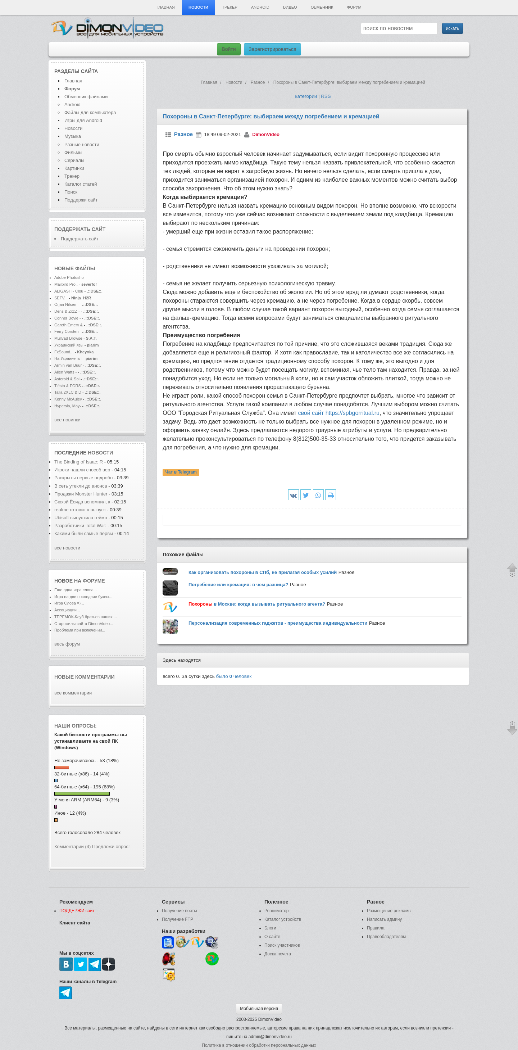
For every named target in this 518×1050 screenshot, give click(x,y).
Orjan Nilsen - (66, 304)
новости (100, 453)
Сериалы (74, 160)
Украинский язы (68, 345)
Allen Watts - (66, 372)
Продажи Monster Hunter (81, 494)
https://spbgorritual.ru (353, 413)
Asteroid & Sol (66, 379)
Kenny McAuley (68, 399)
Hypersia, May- (67, 406)
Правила (376, 928)
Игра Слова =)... (69, 603)
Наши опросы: (75, 726)
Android (260, 7)
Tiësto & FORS (68, 386)
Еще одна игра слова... (75, 590)
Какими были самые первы (83, 533)
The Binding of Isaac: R (78, 462)
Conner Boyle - (67, 318)
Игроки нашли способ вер (82, 469)
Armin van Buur (68, 365)
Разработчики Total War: (80, 525)
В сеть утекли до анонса (80, 486)
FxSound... (63, 352)
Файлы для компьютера (90, 112)
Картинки (74, 168)
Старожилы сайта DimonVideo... (83, 623)
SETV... (61, 298)
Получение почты (179, 910)
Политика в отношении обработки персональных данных (259, 1045)
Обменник (322, 7)
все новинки (67, 419)
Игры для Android (83, 120)
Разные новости (81, 144)
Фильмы (73, 152)
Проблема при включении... (79, 630)
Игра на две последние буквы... (83, 596)
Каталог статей (80, 184)
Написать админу (384, 919)
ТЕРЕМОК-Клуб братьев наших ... (85, 617)
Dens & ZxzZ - (67, 311)
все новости (67, 548)
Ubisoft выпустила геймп (80, 517)
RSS (326, 96)
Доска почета (277, 953)
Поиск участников (282, 945)
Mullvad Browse (68, 338)
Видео (290, 7)
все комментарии (73, 693)
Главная (165, 7)
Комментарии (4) (72, 846)
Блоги (270, 928)
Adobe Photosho (69, 277)
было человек (234, 676)
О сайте (272, 936)
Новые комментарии (84, 677)
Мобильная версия (259, 1008)
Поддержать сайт (79, 229)
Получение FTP (177, 919)
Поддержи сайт (80, 200)
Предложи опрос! (111, 846)
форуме (94, 581)
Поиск (70, 192)
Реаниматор (276, 910)
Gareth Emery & (68, 325)
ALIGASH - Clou (68, 291)
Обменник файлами (86, 96)
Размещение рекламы (389, 910)
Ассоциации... (67, 610)
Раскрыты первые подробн (83, 477)
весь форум (67, 644)
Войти (229, 49)
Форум (354, 7)
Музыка (72, 136)
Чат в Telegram (181, 472)
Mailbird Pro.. (66, 284)
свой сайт (311, 413)
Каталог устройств (282, 919)
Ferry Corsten (67, 331)
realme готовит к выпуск (80, 509)
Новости (198, 7)
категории (306, 96)
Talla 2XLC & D (67, 392)
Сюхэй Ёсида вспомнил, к (82, 501)
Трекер (229, 7)
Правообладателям (386, 936)
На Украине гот (68, 358)
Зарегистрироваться (272, 49)
